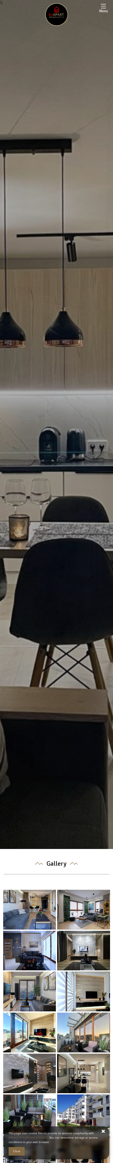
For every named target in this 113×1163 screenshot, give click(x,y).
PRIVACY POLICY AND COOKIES (28, 1138)
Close (16, 1151)
